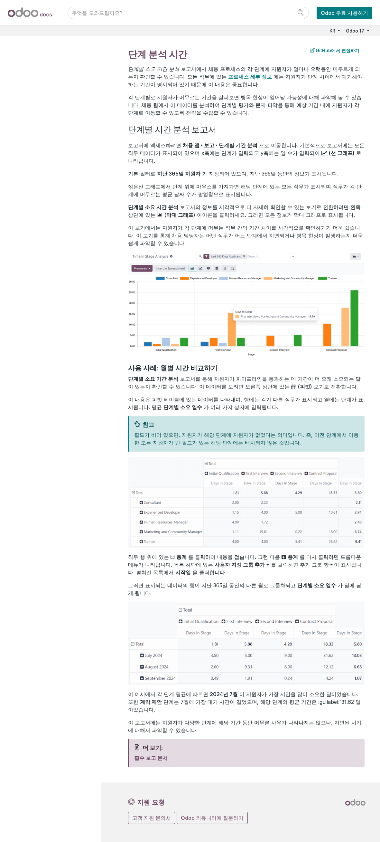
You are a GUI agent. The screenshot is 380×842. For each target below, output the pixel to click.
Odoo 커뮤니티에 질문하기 (212, 818)
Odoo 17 (356, 30)
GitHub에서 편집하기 (334, 50)
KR (333, 30)
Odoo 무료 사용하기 (344, 13)
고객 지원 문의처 (151, 818)
